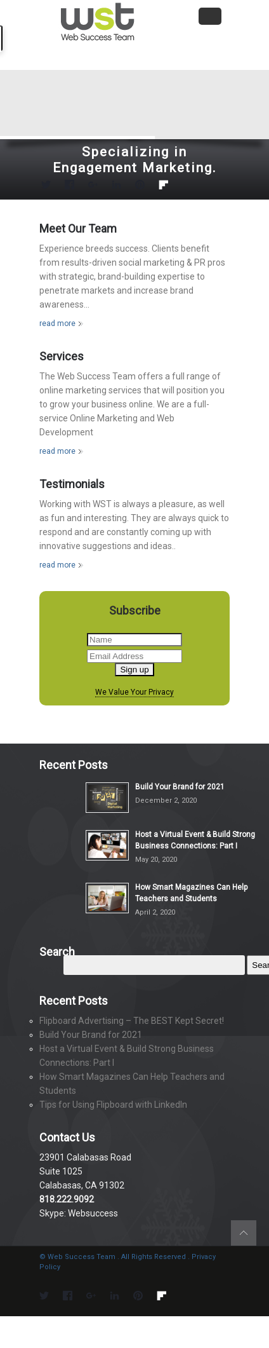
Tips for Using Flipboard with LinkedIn (113, 1105)
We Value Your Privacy (134, 692)
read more (57, 323)
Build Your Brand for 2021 (180, 786)
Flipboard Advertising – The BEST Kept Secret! (131, 1021)
